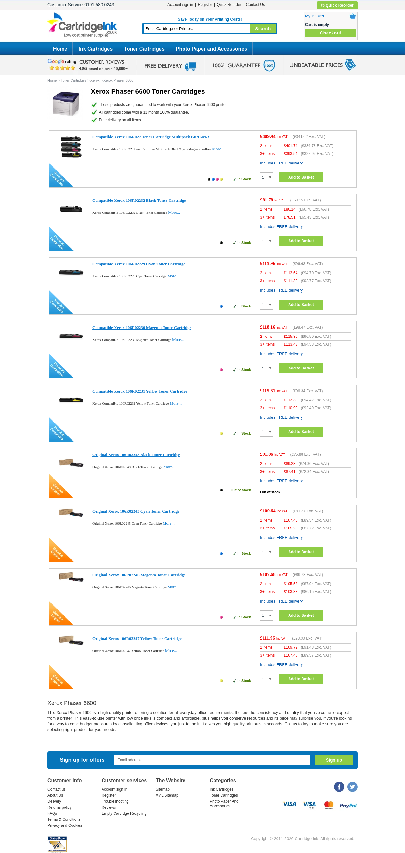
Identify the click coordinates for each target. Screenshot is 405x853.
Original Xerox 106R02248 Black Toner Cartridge (136, 454)
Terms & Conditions (63, 819)
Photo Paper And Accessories (224, 803)
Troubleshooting (115, 801)
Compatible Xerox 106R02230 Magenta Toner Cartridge (141, 327)
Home (60, 49)
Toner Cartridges (144, 49)
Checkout (330, 32)
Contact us (56, 789)
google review (88, 65)
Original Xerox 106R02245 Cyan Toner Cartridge (135, 511)
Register (205, 5)
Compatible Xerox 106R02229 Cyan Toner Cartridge (138, 264)
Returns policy (59, 807)
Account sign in (180, 5)
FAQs (52, 813)
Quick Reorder (337, 5)
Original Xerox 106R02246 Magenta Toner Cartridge (139, 574)
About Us (55, 795)
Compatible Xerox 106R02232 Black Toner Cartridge (139, 200)
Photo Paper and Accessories (211, 49)
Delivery (54, 801)
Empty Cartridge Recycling (124, 813)
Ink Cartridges (95, 49)
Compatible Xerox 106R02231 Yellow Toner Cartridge (139, 391)
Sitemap (163, 789)
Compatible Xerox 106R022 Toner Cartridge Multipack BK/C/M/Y (151, 136)
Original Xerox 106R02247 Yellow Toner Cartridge (137, 638)
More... (218, 148)
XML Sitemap (167, 795)
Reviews (109, 807)
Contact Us (255, 5)
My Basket (314, 16)
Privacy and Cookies (64, 825)
